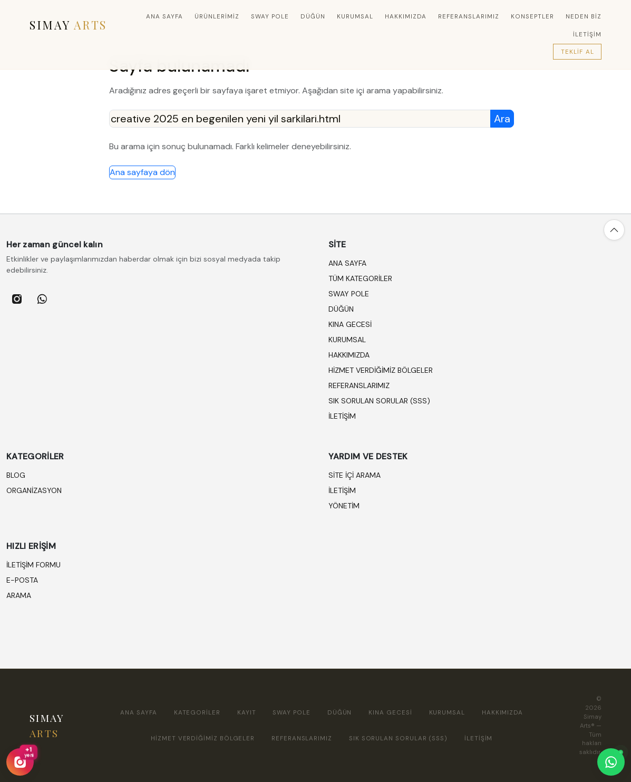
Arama (18, 595)
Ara (502, 118)
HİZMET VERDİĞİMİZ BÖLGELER (380, 370)
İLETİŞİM (587, 34)
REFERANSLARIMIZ (469, 17)
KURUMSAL (355, 17)
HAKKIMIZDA (405, 17)
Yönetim (344, 505)
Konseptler (532, 17)
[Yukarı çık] (614, 229)
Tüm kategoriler (360, 278)
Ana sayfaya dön (142, 172)
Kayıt (246, 713)
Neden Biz (583, 17)
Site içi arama (354, 475)
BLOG (15, 475)
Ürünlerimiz (217, 17)
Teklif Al (577, 52)
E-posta (22, 580)
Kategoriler (197, 713)
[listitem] (16, 299)
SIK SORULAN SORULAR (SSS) (379, 401)
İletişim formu (33, 564)
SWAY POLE (270, 17)
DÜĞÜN (312, 17)
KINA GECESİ (350, 324)
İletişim (342, 490)
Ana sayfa (164, 17)
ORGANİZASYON (34, 490)
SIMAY (68, 24)
